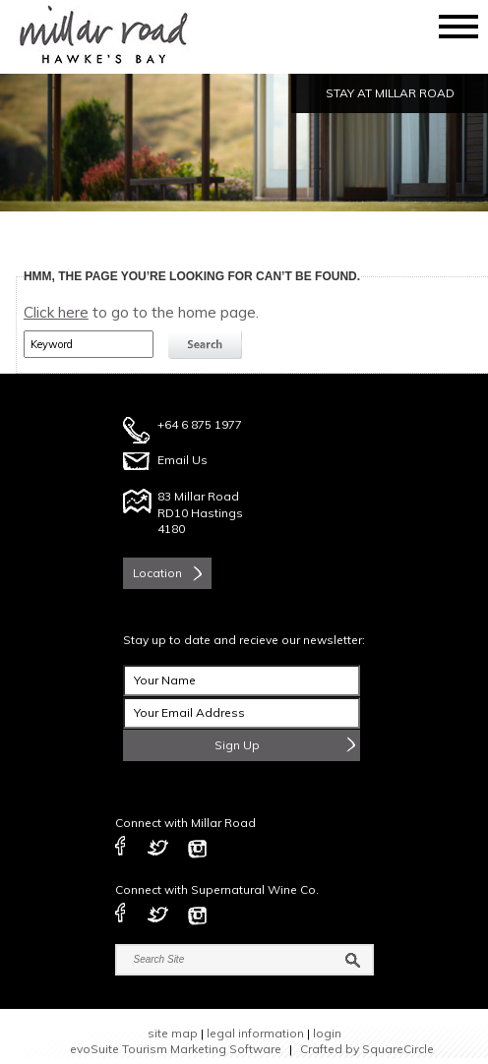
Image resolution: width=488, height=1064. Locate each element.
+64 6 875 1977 (199, 424)
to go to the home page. (141, 312)
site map (173, 1033)
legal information (255, 1033)
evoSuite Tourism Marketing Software (175, 1048)
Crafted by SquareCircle (367, 1048)
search (207, 345)
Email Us (182, 459)
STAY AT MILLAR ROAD (390, 93)
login (327, 1033)
